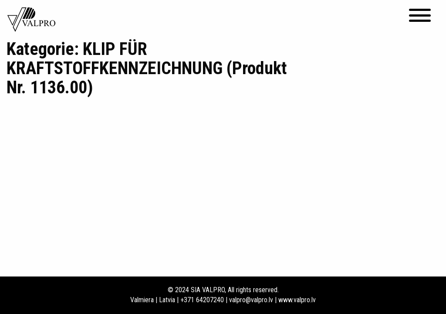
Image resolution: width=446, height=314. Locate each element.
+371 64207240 (202, 300)
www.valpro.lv (297, 300)
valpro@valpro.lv (251, 300)
